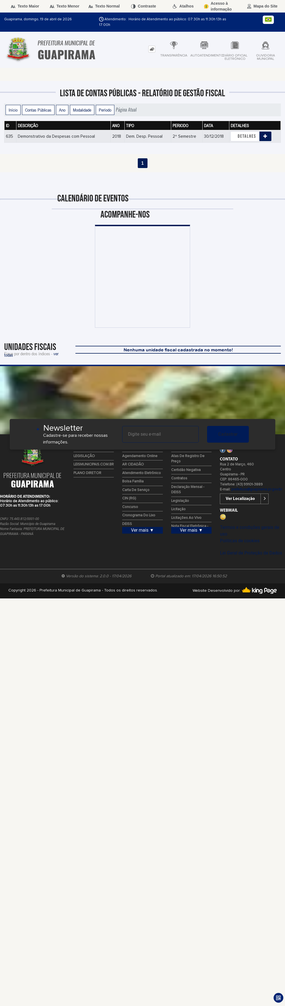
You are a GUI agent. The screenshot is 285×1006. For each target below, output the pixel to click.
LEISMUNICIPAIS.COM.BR (93, 464)
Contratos (179, 478)
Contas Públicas (38, 110)
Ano (62, 110)
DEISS (127, 524)
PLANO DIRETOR (87, 473)
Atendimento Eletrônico (141, 473)
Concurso (130, 507)
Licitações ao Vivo (186, 518)
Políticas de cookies (239, 540)
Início (13, 110)
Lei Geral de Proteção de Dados (251, 553)
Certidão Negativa (186, 470)
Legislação (180, 501)
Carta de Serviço (135, 490)
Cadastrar (228, 434)
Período (105, 110)
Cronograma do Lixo (138, 515)
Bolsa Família (133, 481)
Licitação (178, 509)
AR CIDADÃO (133, 464)
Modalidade (82, 110)
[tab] (151, 49)
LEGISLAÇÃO (84, 456)
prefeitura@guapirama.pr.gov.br (256, 489)
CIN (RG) (129, 498)
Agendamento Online (140, 456)
